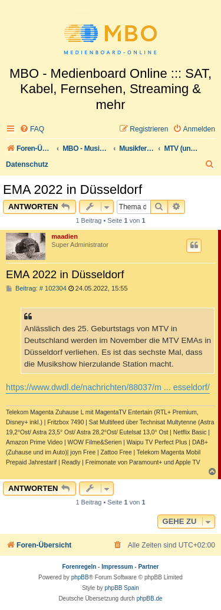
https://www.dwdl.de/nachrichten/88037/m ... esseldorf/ (108, 387)
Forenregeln (79, 566)
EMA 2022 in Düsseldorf (72, 189)
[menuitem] (31, 129)
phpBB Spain (121, 588)
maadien (64, 236)
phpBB (80, 577)
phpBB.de (150, 598)
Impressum (117, 566)
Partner (148, 566)
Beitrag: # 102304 (36, 288)
